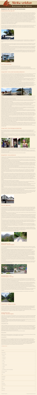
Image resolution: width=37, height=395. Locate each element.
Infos (2, 374)
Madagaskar (4, 358)
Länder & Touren (4, 354)
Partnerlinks (3, 383)
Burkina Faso (4, 357)
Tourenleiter (3, 372)
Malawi (3, 360)
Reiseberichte (3, 376)
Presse (3, 381)
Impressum (3, 390)
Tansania (3, 366)
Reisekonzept (3, 352)
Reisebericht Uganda (4, 393)
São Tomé (3, 361)
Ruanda (3, 363)
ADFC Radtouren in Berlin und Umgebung (7, 369)
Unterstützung (3, 384)
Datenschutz (3, 388)
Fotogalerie (3, 379)
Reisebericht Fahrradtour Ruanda (31, 393)
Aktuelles (3, 350)
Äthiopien (3, 355)
